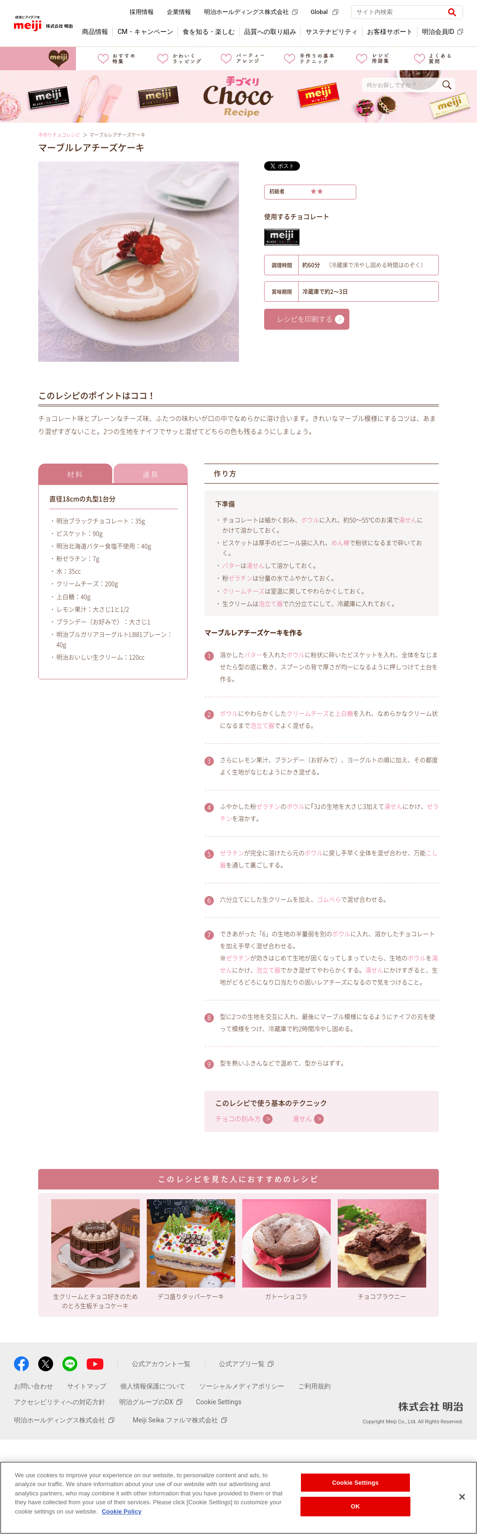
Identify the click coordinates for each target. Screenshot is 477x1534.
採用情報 (141, 11)
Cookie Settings (219, 1402)
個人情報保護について (152, 1386)
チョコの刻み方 (238, 1119)
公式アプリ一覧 (246, 1364)
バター (231, 566)
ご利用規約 (314, 1386)
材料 (75, 474)
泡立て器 (271, 604)
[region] (238, 1497)
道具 (151, 474)
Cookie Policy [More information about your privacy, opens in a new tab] (121, 1511)
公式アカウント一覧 (161, 1364)
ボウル (310, 520)
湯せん (408, 520)
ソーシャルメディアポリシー (241, 1386)
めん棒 (340, 543)
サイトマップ (86, 1386)
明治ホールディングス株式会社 (251, 11)
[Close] (462, 1497)
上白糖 (344, 714)
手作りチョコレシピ (59, 135)
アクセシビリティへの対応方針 (59, 1402)
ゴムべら (329, 899)
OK (355, 1506)
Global (324, 11)
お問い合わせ (33, 1386)
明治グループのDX (150, 1402)
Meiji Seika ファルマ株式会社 (180, 1420)
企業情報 (179, 11)
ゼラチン (240, 578)
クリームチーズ (243, 591)
